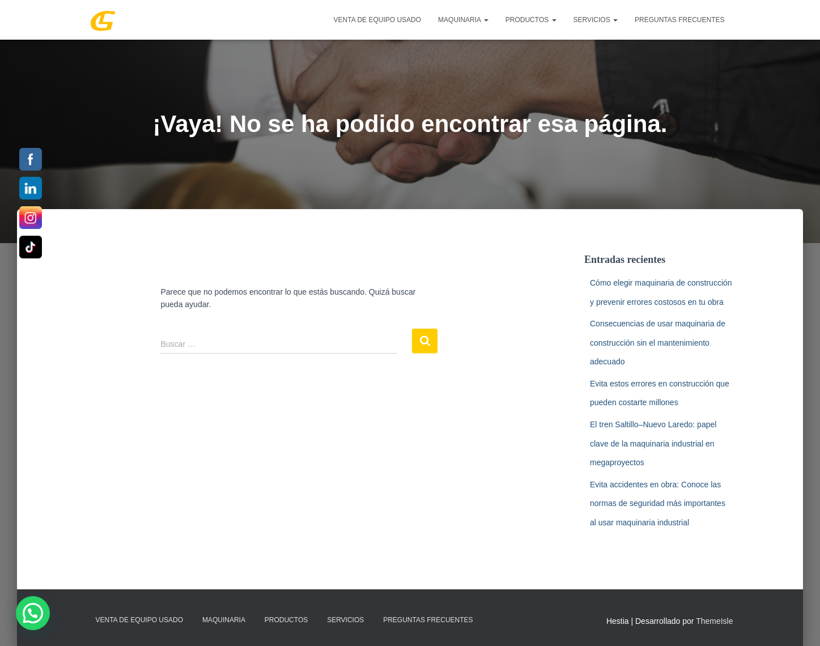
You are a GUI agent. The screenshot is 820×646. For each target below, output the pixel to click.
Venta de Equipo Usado (377, 20)
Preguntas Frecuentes (679, 20)
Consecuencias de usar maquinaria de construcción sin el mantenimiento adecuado (657, 342)
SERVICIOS (595, 20)
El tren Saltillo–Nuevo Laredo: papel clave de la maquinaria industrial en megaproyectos (653, 443)
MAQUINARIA (463, 20)
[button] (33, 613)
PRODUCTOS (530, 20)
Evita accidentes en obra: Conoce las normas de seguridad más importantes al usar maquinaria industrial (657, 503)
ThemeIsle (714, 621)
